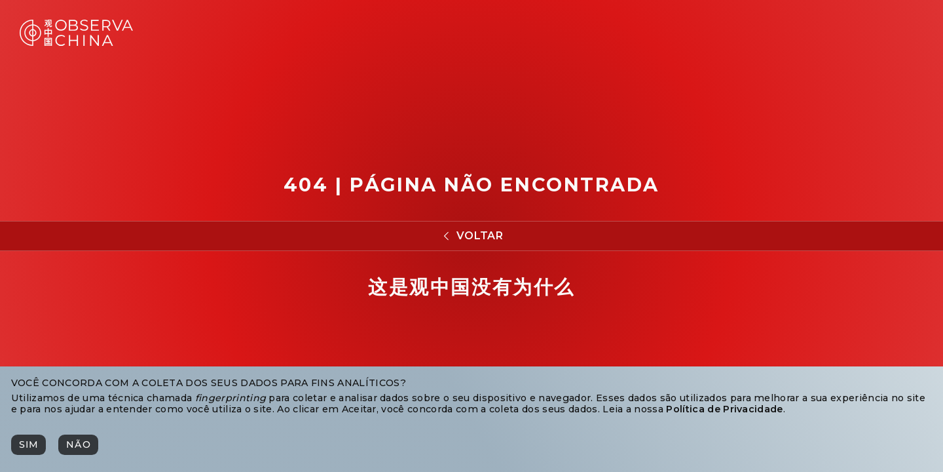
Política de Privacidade (724, 409)
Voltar (479, 235)
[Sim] (28, 445)
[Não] (78, 445)
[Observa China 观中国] (76, 42)
